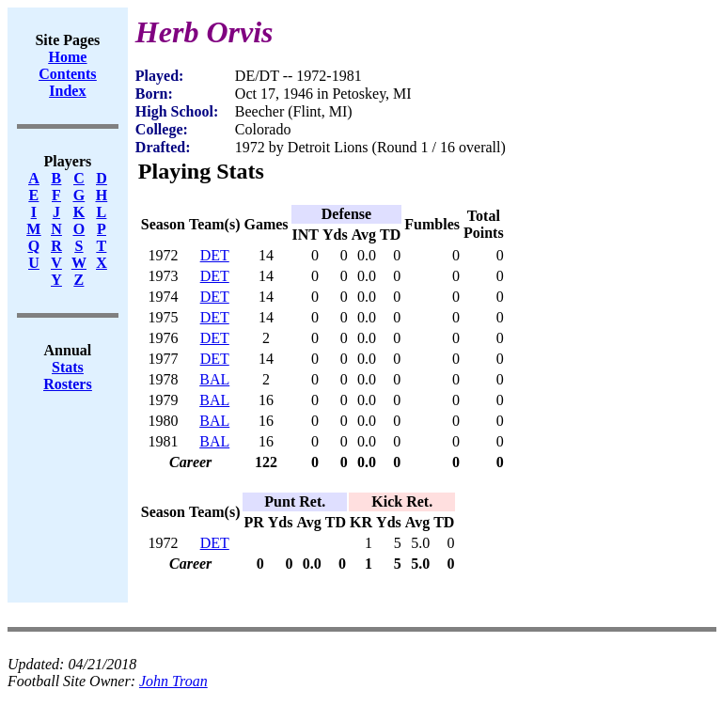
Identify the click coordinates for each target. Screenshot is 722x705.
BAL (214, 379)
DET (214, 255)
